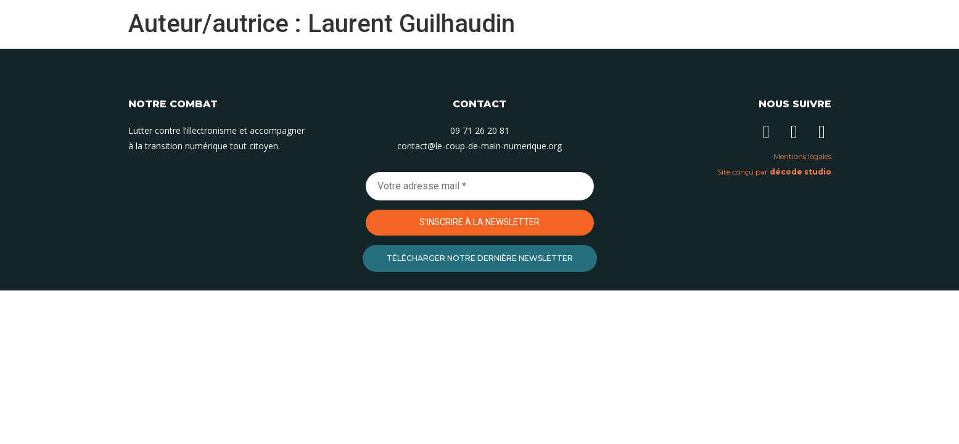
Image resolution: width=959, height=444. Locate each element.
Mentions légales (802, 156)
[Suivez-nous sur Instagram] (794, 132)
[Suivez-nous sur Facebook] (822, 132)
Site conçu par (774, 171)
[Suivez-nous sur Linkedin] (766, 132)
